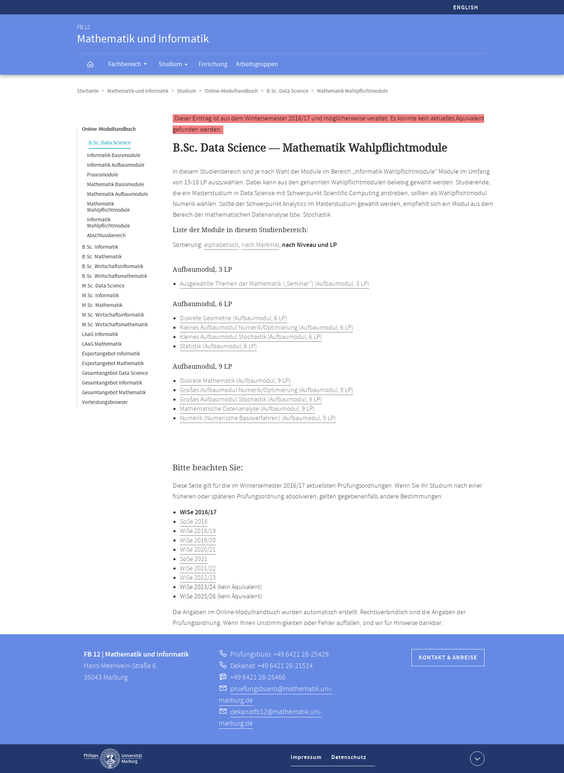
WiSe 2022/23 (198, 578)
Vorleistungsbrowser (105, 402)
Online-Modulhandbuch (231, 91)
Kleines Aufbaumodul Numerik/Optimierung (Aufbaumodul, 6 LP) (266, 327)
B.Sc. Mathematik (102, 256)
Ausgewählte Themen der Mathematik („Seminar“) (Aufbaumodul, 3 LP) (274, 284)
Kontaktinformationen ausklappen (476, 758)
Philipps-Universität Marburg (113, 759)
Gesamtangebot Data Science (115, 373)
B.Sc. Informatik (100, 247)
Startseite (88, 91)
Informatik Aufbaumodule (115, 165)
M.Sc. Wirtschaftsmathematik (115, 324)
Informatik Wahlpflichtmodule (108, 222)
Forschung (213, 64)
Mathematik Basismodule (115, 184)
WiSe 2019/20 (198, 540)
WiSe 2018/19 (198, 531)
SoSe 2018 (194, 521)
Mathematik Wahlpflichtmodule (108, 207)
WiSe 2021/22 (198, 568)
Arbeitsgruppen (257, 64)
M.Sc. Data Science (103, 285)
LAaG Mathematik (102, 344)
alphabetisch (221, 245)
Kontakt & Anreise (448, 658)
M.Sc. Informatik (100, 295)
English (465, 7)
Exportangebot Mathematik (113, 363)
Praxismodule (102, 174)
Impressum (307, 760)
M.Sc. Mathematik (102, 305)
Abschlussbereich (106, 235)
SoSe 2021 (194, 559)
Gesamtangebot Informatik (112, 382)
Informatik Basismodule (113, 155)
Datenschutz (350, 760)
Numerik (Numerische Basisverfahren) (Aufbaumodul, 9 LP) (258, 418)
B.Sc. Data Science (287, 91)
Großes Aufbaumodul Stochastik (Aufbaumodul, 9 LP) (251, 399)
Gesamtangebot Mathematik (114, 392)
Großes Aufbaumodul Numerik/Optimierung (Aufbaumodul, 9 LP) (266, 390)
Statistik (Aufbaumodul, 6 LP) (218, 346)
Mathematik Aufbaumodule (117, 194)
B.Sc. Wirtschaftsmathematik (114, 276)
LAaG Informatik (100, 334)
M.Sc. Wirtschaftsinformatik (113, 315)
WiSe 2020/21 (198, 550)
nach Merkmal (260, 245)
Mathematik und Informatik (137, 91)
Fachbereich (129, 65)
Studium (175, 65)
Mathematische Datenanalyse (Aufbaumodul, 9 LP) (247, 409)
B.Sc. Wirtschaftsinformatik (112, 266)
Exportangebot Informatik (111, 353)
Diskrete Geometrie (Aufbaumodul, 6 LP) (233, 318)
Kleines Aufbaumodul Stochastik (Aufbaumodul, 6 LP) (251, 337)
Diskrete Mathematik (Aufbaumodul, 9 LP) (235, 381)
